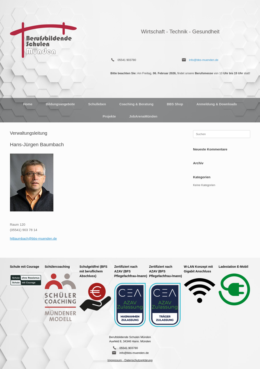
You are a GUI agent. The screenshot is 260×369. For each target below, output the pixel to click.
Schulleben (97, 104)
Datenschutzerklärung (138, 360)
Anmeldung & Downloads (216, 104)
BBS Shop (175, 104)
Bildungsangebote (60, 104)
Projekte (109, 116)
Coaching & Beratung (136, 104)
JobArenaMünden (143, 116)
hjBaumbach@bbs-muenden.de (33, 238)
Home (27, 104)
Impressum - (115, 360)
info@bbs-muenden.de (203, 58)
